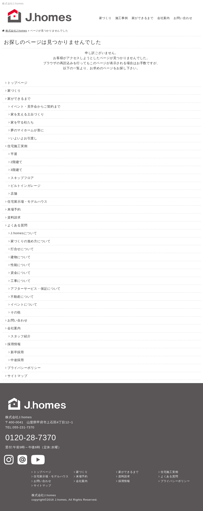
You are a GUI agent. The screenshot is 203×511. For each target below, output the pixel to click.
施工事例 (121, 18)
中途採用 (17, 360)
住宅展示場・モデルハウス (27, 201)
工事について (21, 281)
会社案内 (163, 18)
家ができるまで (142, 18)
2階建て (16, 162)
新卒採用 (17, 352)
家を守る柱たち (22, 122)
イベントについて (24, 304)
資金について (21, 272)
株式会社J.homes (16, 30)
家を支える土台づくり (27, 114)
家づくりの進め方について (31, 241)
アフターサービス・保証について (36, 288)
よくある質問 (17, 225)
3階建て (16, 170)
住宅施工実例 (17, 146)
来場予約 (14, 209)
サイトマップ (17, 376)
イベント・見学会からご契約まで (36, 106)
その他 (16, 312)
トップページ (17, 82)
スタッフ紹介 (21, 336)
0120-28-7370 (30, 437)
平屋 (14, 154)
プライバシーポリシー (24, 368)
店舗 (14, 193)
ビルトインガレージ (26, 185)
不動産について (22, 296)
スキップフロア (22, 178)
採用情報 (14, 344)
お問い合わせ (183, 18)
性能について (21, 265)
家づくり (105, 18)
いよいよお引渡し (24, 138)
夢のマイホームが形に (27, 130)
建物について (21, 257)
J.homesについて (24, 233)
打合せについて (22, 249)
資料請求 (14, 217)
